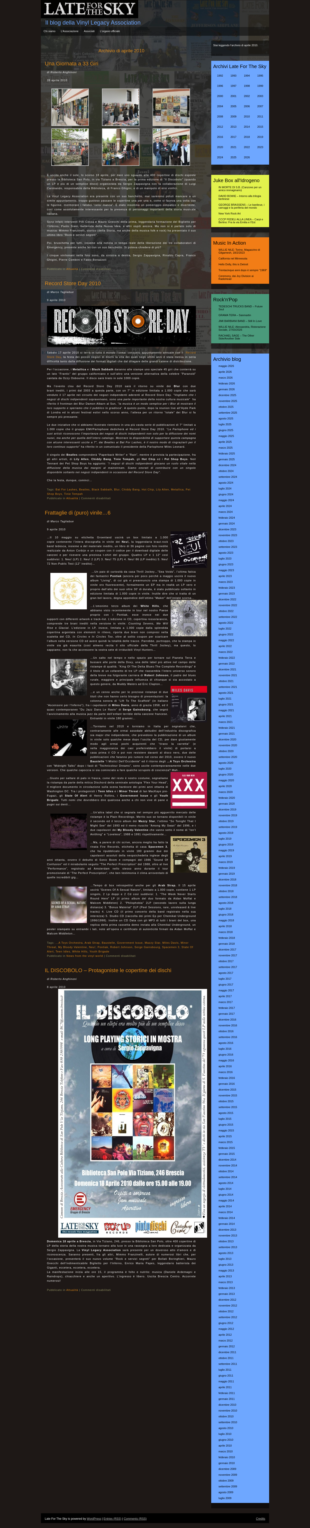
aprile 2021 (225, 716)
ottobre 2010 (226, 1416)
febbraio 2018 (227, 937)
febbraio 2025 (227, 453)
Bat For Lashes (66, 489)
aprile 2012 (225, 1334)
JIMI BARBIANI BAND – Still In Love (240, 321)
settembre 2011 (228, 1363)
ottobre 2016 (226, 1031)
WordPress (94, 1518)
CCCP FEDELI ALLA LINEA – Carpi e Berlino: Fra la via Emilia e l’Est (241, 221)
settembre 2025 (228, 412)
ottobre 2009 (226, 1480)
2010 (247, 116)
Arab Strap (92, 942)
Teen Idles (63, 951)
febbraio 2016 (227, 1077)
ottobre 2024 (226, 471)
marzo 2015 (226, 1142)
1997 (233, 85)
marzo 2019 (226, 862)
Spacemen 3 (171, 947)
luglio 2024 (225, 488)
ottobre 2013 (226, 1241)
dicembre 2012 (227, 1299)
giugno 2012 (226, 1323)
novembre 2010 (228, 1410)
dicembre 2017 (227, 949)
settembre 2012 (228, 1317)
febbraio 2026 (227, 383)
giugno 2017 (226, 984)
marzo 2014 (226, 1212)
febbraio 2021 (227, 727)
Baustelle (108, 942)
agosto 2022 (226, 622)
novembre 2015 (228, 1095)
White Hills (80, 951)
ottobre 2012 (226, 1311)
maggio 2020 (226, 780)
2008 (220, 116)
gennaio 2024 (227, 523)
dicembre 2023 (227, 529)
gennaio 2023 (227, 593)
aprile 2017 (225, 996)
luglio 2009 (225, 1498)
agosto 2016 (226, 1042)
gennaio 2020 (227, 803)
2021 (233, 147)
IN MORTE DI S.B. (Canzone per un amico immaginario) (240, 189)
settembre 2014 (228, 1177)
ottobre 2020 (226, 751)
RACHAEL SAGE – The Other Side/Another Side (236, 337)
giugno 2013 (226, 1264)
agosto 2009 (226, 1492)
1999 (260, 85)
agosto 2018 (226, 902)
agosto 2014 (226, 1183)
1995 (260, 75)
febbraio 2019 (227, 867)
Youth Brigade (99, 951)
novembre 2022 (228, 605)
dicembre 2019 (227, 809)
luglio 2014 (225, 1188)
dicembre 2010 (227, 1404)
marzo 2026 (226, 377)
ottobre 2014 (226, 1171)
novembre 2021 (228, 675)
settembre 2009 (228, 1486)
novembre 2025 (228, 401)
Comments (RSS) (135, 1518)
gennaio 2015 (227, 1153)
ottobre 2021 (226, 681)
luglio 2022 (225, 628)
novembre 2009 (228, 1474)
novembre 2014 (228, 1165)
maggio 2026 (226, 365)
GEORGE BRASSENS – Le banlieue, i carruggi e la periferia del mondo (241, 206)
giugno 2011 (226, 1375)
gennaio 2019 (227, 873)
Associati (89, 31)
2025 (233, 157)
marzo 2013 (226, 1282)
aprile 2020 (225, 786)
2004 (220, 106)
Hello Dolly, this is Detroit (233, 264)
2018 (247, 136)
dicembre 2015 (227, 1089)
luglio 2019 (225, 838)
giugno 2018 (226, 914)
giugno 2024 (226, 494)
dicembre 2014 (227, 1159)
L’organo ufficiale (110, 31)
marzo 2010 (226, 1451)
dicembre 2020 (227, 739)
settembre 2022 (228, 616)
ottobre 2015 (226, 1101)
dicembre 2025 (227, 395)
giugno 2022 (226, 634)
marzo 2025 (226, 447)
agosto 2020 (226, 762)
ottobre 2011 (226, 1358)
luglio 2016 (225, 1048)
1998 (247, 85)
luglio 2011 (225, 1369)
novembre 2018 (228, 885)
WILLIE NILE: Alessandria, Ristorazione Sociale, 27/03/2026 (242, 328)
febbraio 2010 (227, 1457)
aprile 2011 (225, 1387)
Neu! (92, 947)
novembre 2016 (228, 1025)
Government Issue (130, 942)
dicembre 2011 (227, 1352)
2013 (233, 126)
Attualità (72, 268)
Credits (260, 1518)
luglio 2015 (225, 1118)
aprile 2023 (225, 576)
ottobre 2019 (226, 821)
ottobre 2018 (226, 891)
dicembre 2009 (227, 1468)
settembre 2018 (228, 897)
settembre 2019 (228, 827)
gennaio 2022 (227, 663)
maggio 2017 (226, 990)
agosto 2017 (226, 972)
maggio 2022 (226, 640)
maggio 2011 (226, 1381)
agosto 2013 (226, 1253)
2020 (220, 147)
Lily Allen (162, 489)
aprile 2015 (225, 1136)
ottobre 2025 (226, 406)
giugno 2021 (226, 704)
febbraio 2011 (227, 1393)
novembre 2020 (228, 745)
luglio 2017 (225, 978)
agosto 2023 (226, 552)
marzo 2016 (226, 1072)
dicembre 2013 (227, 1229)
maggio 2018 (226, 920)
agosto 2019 (226, 832)
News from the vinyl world (84, 955)
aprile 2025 (225, 441)
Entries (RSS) (112, 1518)
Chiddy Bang (131, 489)
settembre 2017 (228, 967)
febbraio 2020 (227, 797)
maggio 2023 (226, 570)
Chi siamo (49, 31)
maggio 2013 (226, 1270)
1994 (247, 75)
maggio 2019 (226, 850)
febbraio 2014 (227, 1218)
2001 (233, 96)
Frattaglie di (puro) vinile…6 (77, 513)
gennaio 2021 (227, 733)
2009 (233, 116)
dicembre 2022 (227, 599)
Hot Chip (148, 489)
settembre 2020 (228, 756)
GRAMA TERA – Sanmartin (235, 315)
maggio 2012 (226, 1328)
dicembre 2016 (227, 1019)
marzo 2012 (226, 1340)
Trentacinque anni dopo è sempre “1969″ (243, 270)
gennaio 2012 (227, 1346)
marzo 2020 (226, 792)
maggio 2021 (226, 710)
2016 (220, 136)
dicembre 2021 (227, 669)
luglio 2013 (225, 1258)
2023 (260, 147)
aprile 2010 (225, 1445)
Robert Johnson (121, 947)
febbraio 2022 (227, 657)
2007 (260, 106)
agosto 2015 (226, 1112)
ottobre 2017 (226, 961)
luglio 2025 (225, 424)
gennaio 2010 (227, 1463)
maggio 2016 (226, 1060)
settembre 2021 (228, 686)
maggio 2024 (226, 500)
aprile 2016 (225, 1066)
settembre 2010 (228, 1422)
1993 (233, 75)
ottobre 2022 (226, 611)
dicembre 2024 (227, 465)
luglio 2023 (225, 558)
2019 (260, 136)
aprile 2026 (225, 371)
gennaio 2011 (227, 1398)
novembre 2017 (228, 955)
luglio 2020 (225, 768)
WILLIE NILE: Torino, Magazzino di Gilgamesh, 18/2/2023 (239, 251)
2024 (220, 157)
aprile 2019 (225, 856)
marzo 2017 (226, 1002)
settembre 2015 (228, 1107)
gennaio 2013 (227, 1293)
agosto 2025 (226, 418)
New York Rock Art (230, 213)
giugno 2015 (226, 1124)
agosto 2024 (226, 482)
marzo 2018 (226, 932)
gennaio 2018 (227, 943)
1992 (220, 75)
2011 (260, 116)
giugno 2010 (226, 1439)
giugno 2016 (226, 1054)
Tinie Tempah (73, 493)
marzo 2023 (226, 581)
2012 (220, 126)
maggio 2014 (226, 1200)
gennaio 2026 (227, 389)
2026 (247, 157)
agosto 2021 (226, 692)
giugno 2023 (226, 564)
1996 (220, 85)
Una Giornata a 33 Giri (71, 64)
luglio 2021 (225, 698)
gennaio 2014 (227, 1223)
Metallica (177, 489)
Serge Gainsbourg (147, 947)
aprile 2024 (225, 506)
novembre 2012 (228, 1305)
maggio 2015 (226, 1130)
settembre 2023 (228, 546)
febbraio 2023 (227, 587)
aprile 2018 (225, 926)
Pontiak (103, 947)
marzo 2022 (226, 651)
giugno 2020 (226, 774)
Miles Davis (170, 942)
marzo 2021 (226, 721)
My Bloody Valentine (72, 947)
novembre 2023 (228, 535)
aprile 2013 (225, 1276)
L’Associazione (70, 31)
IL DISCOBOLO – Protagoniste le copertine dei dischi (108, 970)
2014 (247, 126)
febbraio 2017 (227, 1007)
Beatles (84, 489)
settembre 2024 (228, 476)
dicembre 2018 (227, 879)
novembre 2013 (228, 1235)
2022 (247, 147)
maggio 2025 (226, 436)
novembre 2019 (228, 815)
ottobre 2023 (226, 541)
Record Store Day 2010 (73, 283)
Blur (117, 489)
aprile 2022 (225, 646)
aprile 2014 (225, 1206)
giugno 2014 (226, 1194)
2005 (233, 106)
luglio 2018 (225, 908)
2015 (260, 126)
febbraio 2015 (227, 1147)
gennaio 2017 (227, 1013)
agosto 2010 (226, 1428)
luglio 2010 (225, 1433)
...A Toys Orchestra (69, 942)
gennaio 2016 (227, 1083)
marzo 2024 (226, 511)
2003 (260, 96)
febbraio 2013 (227, 1288)
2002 (247, 96)
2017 (233, 136)
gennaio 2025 (227, 459)
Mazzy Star (152, 942)
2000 (220, 96)
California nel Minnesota (233, 258)
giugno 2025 (226, 430)
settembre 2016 (228, 1037)
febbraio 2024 (227, 517)
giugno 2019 (226, 844)
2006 (247, 106)
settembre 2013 (228, 1247)
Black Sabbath (102, 489)
